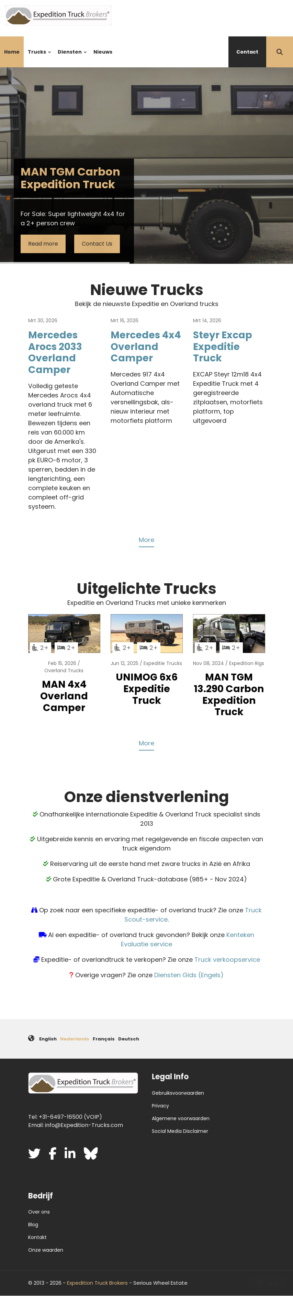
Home (12, 51)
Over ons (39, 1211)
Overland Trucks (63, 670)
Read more (43, 244)
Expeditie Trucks (163, 663)
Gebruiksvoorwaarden (178, 1093)
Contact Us (97, 244)
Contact (247, 51)
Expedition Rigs (246, 663)
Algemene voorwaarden (181, 1118)
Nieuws (102, 51)
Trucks (38, 57)
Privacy (160, 1105)
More (146, 540)
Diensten (71, 57)
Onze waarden (45, 1250)
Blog (33, 1224)
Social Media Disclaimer (180, 1131)
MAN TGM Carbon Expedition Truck (70, 178)
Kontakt (37, 1237)
